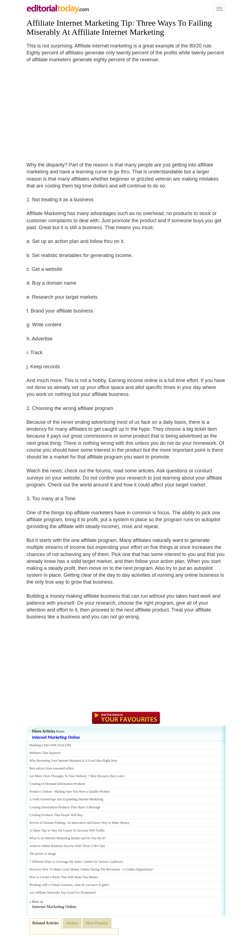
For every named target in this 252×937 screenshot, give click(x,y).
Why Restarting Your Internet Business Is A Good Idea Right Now (73, 761)
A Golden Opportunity (137, 869)
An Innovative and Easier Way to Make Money (98, 823)
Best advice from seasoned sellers (51, 768)
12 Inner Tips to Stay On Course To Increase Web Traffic (67, 830)
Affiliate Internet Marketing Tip (79, 22)
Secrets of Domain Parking (47, 823)
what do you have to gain (91, 885)
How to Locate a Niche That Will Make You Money (63, 877)
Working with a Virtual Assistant (51, 885)
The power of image (42, 854)
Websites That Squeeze (44, 753)
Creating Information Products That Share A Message (64, 807)
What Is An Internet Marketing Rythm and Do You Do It (66, 838)
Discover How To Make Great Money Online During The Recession (74, 869)
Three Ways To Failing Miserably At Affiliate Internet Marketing (119, 27)
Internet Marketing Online (56, 737)
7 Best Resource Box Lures (106, 776)
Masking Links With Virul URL (50, 745)
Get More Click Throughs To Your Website (57, 776)
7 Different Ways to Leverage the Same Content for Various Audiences (76, 862)
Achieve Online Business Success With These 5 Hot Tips (67, 846)
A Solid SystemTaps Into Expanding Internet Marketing (66, 799)
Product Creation (40, 791)
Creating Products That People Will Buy (56, 815)
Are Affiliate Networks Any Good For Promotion (62, 892)
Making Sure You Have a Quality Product (82, 791)
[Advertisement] (73, 109)
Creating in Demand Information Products (57, 784)
